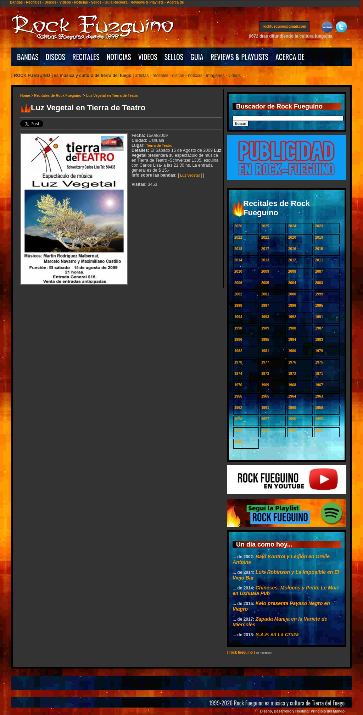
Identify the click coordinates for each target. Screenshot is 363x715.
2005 (265, 283)
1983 (319, 340)
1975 (319, 362)
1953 (265, 430)
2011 (319, 260)
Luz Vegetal (190, 175)
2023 (319, 226)
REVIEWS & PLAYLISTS (239, 56)
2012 (292, 260)
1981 (265, 351)
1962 (238, 408)
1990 (238, 328)
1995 (319, 305)
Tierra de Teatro (159, 146)
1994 (238, 317)
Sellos (96, 2)
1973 (265, 374)
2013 (265, 260)
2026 (238, 226)
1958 (238, 419)
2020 (292, 237)
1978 (238, 362)
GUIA (196, 56)
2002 (238, 294)
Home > (27, 96)
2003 (319, 283)
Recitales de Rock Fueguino (57, 96)
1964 (292, 396)
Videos (65, 2)
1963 (319, 396)
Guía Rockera (116, 2)
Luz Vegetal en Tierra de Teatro (112, 96)
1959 (319, 408)
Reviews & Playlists (146, 2)
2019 (319, 237)
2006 (238, 283)
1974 (238, 374)
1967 (319, 385)
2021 (265, 237)
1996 (292, 305)
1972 (292, 374)
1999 (319, 294)
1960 (292, 408)
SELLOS (174, 56)
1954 (238, 430)
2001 (265, 294)
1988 (292, 328)
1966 (238, 396)
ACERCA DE (290, 56)
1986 (238, 340)
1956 (292, 419)
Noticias (81, 2)
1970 (238, 385)
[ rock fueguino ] (241, 652)
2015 (319, 249)
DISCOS (56, 56)
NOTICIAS (119, 56)
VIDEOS (147, 56)
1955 (319, 419)
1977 (265, 362)
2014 (238, 260)
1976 (292, 362)
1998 (238, 305)
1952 (292, 430)
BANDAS (28, 56)
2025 (265, 226)
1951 (319, 430)
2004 (292, 283)
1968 (292, 385)
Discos (50, 2)
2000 (292, 294)
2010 (238, 271)
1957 (265, 419)
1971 (319, 374)
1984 (292, 340)
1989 (265, 328)
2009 (265, 271)
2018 (238, 249)
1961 (265, 408)
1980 (292, 351)
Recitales (33, 2)
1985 (265, 340)
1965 (265, 396)
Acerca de (175, 2)
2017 (265, 249)
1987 (319, 328)
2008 (292, 271)
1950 (238, 442)
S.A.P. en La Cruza (277, 634)
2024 (292, 226)
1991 (319, 317)
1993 (265, 317)
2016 (292, 249)
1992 (292, 317)
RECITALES (86, 56)
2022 (238, 237)
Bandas (16, 2)
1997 (265, 305)
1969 (265, 385)
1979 (319, 351)
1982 (238, 351)
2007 (319, 271)
